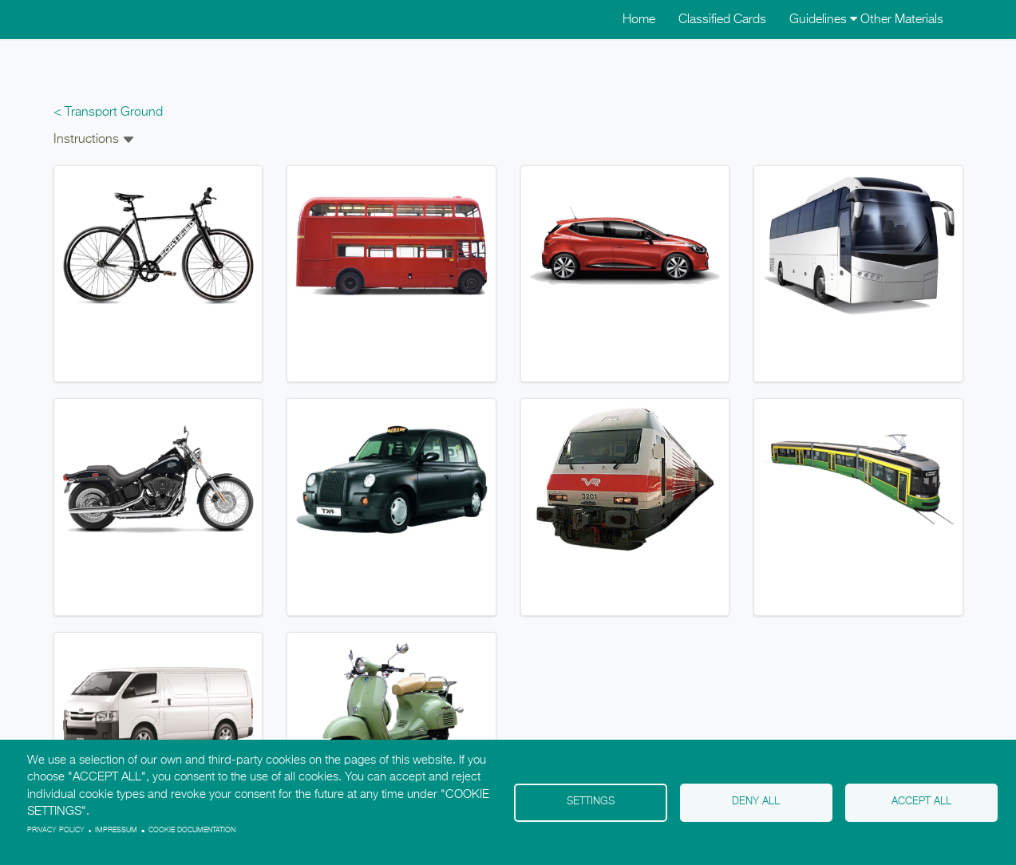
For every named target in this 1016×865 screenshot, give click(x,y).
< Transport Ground (108, 112)
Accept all (921, 801)
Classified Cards (722, 20)
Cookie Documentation (191, 830)
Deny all (756, 801)
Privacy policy (56, 830)
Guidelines (823, 20)
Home (639, 20)
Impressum (116, 830)
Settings (591, 801)
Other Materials (901, 20)
